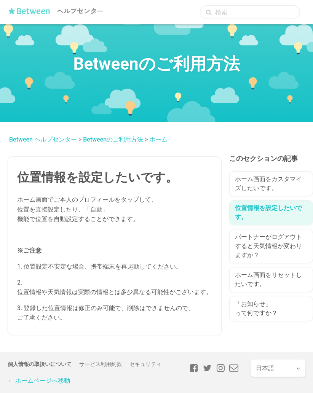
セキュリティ (145, 364)
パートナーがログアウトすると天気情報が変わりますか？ (268, 246)
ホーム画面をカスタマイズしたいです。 (268, 183)
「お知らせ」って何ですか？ (256, 308)
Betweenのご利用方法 (113, 139)
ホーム (158, 139)
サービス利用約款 (100, 364)
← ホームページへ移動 (39, 380)
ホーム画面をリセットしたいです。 (268, 279)
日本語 (265, 368)
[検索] (250, 12)
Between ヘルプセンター (43, 139)
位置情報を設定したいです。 (268, 212)
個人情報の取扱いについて (40, 364)
